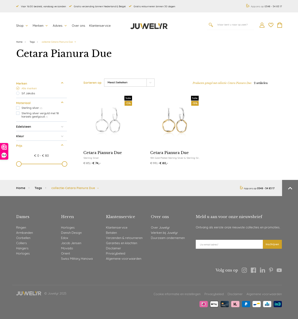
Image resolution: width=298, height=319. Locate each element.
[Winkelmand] (279, 27)
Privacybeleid (115, 253)
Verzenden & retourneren (124, 238)
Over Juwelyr (160, 227)
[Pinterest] (271, 271)
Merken (40, 26)
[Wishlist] (270, 25)
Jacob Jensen (71, 243)
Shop (22, 26)
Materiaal (41, 101)
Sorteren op (92, 83)
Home (19, 41)
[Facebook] (253, 271)
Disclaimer (113, 248)
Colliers (21, 243)
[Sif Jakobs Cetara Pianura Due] (108, 131)
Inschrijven (272, 244)
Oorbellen (23, 238)
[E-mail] (229, 244)
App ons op (264, 6)
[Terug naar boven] (290, 188)
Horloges (23, 253)
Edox (64, 238)
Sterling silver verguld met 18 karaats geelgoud (40, 115)
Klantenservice (100, 26)
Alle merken (29, 88)
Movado (67, 248)
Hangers (22, 248)
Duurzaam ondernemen (168, 238)
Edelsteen (41, 125)
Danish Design (71, 233)
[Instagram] (244, 271)
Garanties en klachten (121, 243)
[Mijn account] (262, 26)
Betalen (111, 233)
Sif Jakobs (28, 93)
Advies (60, 26)
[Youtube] (279, 270)
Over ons (78, 26)
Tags (32, 41)
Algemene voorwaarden (123, 259)
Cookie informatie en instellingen (177, 294)
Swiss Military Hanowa (77, 259)
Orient (65, 253)
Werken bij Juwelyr (164, 233)
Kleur (41, 134)
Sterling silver (32, 107)
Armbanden (24, 233)
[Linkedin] (262, 271)
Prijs (41, 144)
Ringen (21, 227)
